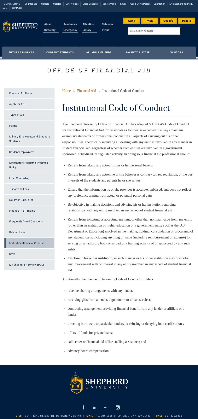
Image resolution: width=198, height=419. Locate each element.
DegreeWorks (109, 4)
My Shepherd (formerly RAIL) (26, 262)
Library (87, 29)
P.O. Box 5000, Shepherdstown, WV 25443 (123, 414)
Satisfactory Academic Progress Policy (28, 163)
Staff (12, 252)
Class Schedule (90, 4)
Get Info (168, 20)
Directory (49, 29)
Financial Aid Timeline (22, 208)
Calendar (107, 24)
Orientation (159, 4)
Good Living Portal (140, 4)
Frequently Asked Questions (26, 219)
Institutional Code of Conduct (26, 241)
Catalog (57, 4)
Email (123, 4)
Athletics (88, 24)
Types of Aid (16, 113)
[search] (154, 31)
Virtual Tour (106, 32)
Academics (70, 24)
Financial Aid (86, 89)
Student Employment (21, 150)
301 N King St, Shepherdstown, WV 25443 (53, 414)
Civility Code (72, 4)
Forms (13, 123)
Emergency (70, 29)
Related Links (17, 230)
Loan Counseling (19, 176)
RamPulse (16, 8)
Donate (186, 20)
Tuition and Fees (19, 187)
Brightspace (31, 4)
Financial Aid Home (20, 91)
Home (66, 89)
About (48, 24)
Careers (45, 4)
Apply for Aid (17, 102)
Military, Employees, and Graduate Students (29, 137)
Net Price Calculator (21, 197)
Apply (131, 20)
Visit (150, 20)
